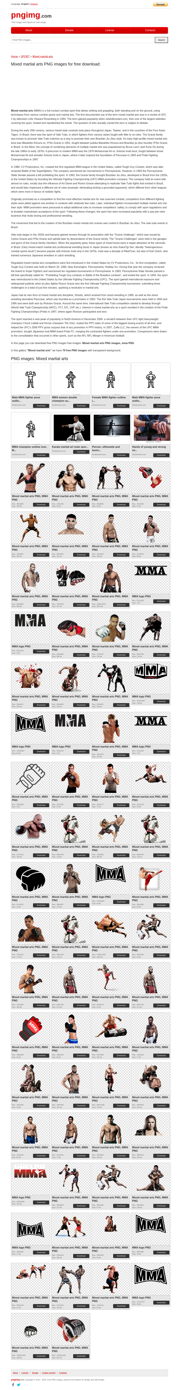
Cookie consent (49, 1373)
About (28, 30)
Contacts (150, 30)
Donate (69, 30)
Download (41, 406)
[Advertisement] (37, 88)
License (109, 30)
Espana (34, 4)
